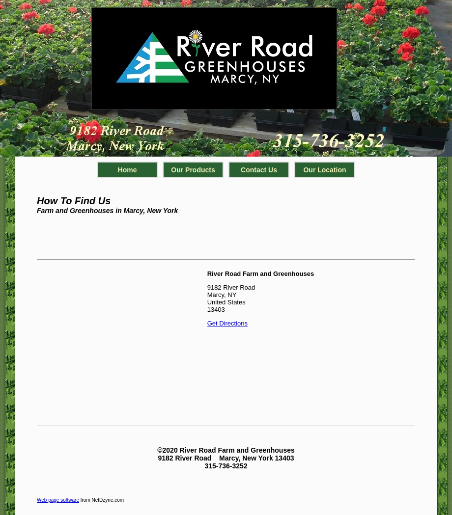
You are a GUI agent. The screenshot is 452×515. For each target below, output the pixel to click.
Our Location (324, 170)
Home (127, 170)
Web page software (58, 500)
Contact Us (259, 170)
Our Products (193, 170)
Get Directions (227, 323)
